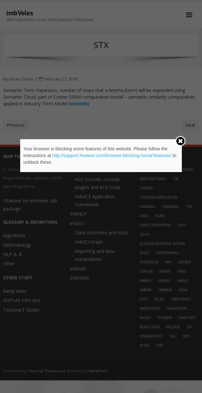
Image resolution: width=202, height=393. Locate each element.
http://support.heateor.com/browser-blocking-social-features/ (111, 155)
